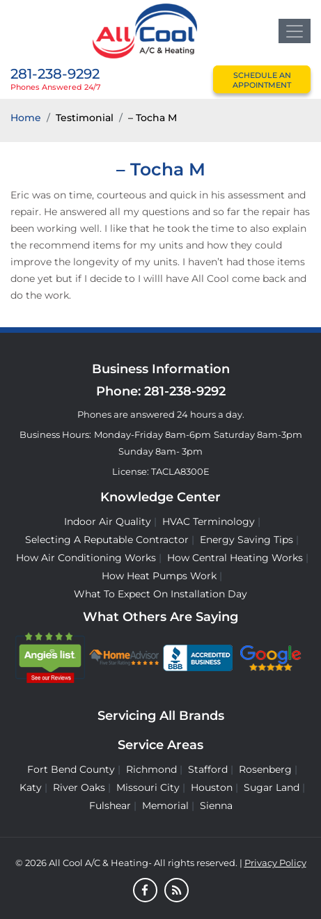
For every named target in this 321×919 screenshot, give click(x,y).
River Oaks (79, 787)
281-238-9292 (55, 73)
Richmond (151, 769)
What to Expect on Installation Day (160, 594)
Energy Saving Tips (246, 539)
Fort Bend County (71, 769)
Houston (212, 787)
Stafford (208, 769)
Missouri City (148, 787)
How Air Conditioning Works (86, 557)
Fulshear (110, 805)
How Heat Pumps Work (159, 576)
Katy (30, 787)
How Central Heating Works (235, 557)
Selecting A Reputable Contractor (107, 539)
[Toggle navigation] (295, 31)
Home (25, 117)
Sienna (216, 805)
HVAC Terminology (208, 521)
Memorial (165, 805)
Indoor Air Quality (107, 521)
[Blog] (176, 891)
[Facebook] (145, 891)
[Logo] (145, 30)
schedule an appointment (262, 80)
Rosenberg (265, 769)
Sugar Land (271, 787)
